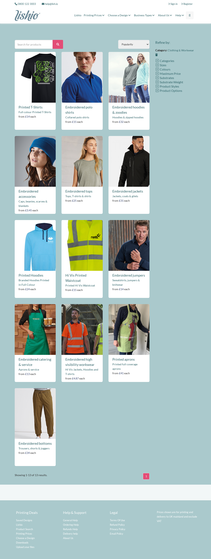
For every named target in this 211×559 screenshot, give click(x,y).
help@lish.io (50, 3)
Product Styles (167, 86)
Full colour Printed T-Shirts (35, 112)
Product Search (24, 529)
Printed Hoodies (31, 275)
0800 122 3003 (27, 3)
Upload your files (25, 547)
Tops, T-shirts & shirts (78, 196)
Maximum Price (168, 73)
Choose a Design (120, 15)
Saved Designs (24, 520)
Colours (162, 69)
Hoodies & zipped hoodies (128, 117)
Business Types (145, 15)
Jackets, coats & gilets (125, 196)
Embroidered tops (78, 191)
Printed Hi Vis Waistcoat (80, 285)
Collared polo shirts (77, 117)
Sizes (160, 65)
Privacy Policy (117, 529)
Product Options (168, 90)
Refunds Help (70, 529)
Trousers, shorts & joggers (34, 448)
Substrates (164, 78)
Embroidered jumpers (128, 275)
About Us (165, 15)
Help (180, 15)
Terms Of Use (117, 520)
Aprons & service (29, 369)
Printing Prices (95, 15)
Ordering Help (71, 524)
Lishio (77, 15)
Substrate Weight (169, 82)
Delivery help (70, 533)
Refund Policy (117, 524)
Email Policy (116, 533)
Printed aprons (123, 359)
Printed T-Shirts (31, 107)
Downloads (22, 542)
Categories (164, 61)
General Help (70, 520)
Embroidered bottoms (35, 443)
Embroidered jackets (127, 191)
